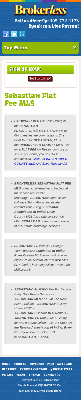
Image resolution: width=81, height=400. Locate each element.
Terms (21, 375)
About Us (20, 364)
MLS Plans (65, 364)
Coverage (36, 364)
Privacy (7, 375)
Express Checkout (33, 369)
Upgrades (9, 369)
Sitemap (35, 375)
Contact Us (52, 375)
